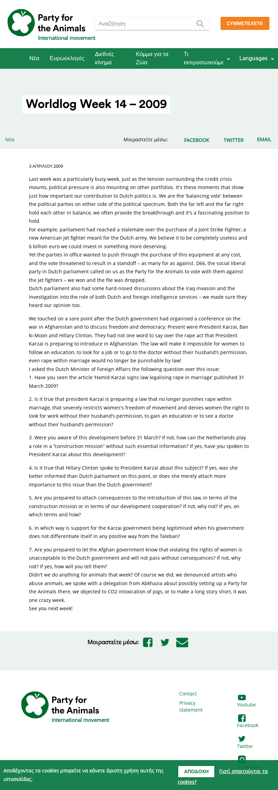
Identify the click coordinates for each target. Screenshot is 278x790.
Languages (253, 58)
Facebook (247, 722)
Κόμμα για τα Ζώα (152, 58)
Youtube (246, 701)
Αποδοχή (196, 771)
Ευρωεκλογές (67, 58)
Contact (188, 693)
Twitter (245, 742)
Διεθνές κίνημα (104, 58)
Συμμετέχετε (245, 23)
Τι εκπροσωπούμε (204, 58)
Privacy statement (191, 706)
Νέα (34, 58)
